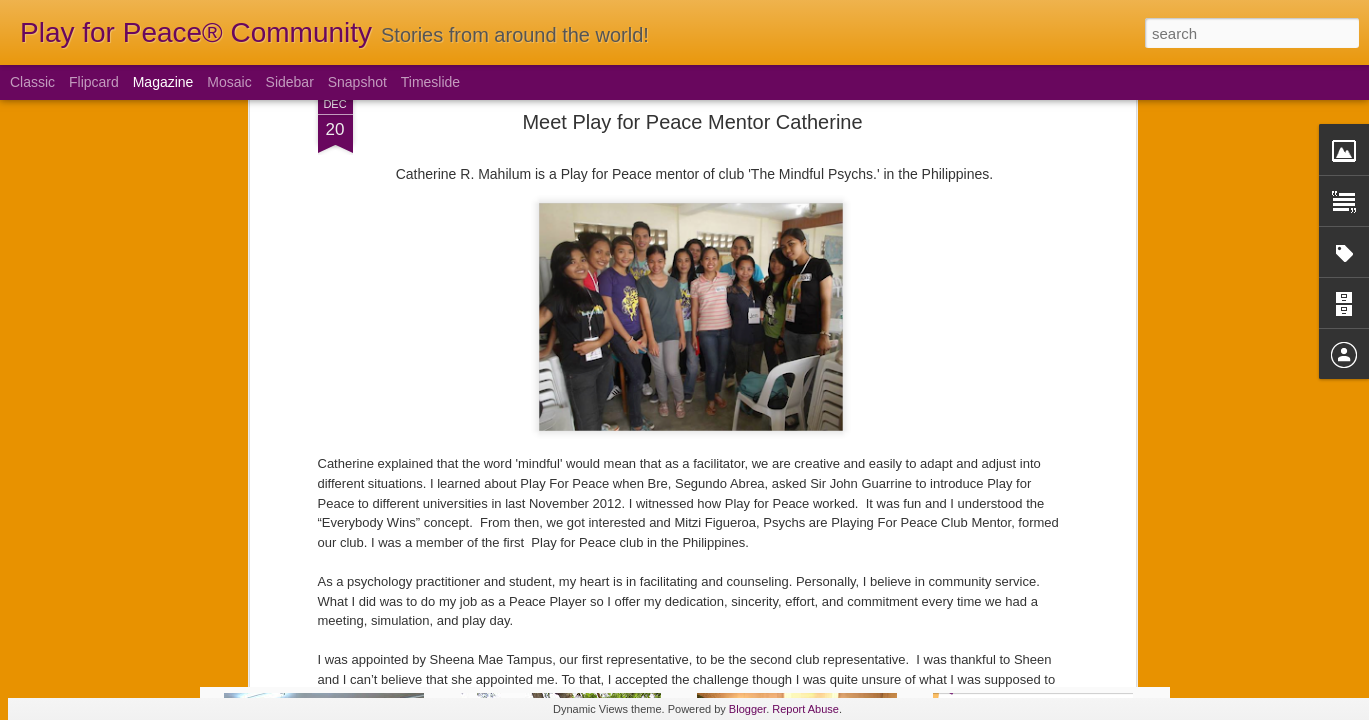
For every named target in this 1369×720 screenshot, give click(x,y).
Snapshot (357, 82)
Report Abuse (805, 709)
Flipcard (94, 82)
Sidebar (290, 82)
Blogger (747, 709)
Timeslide (430, 82)
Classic (32, 82)
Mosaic (229, 82)
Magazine (163, 82)
